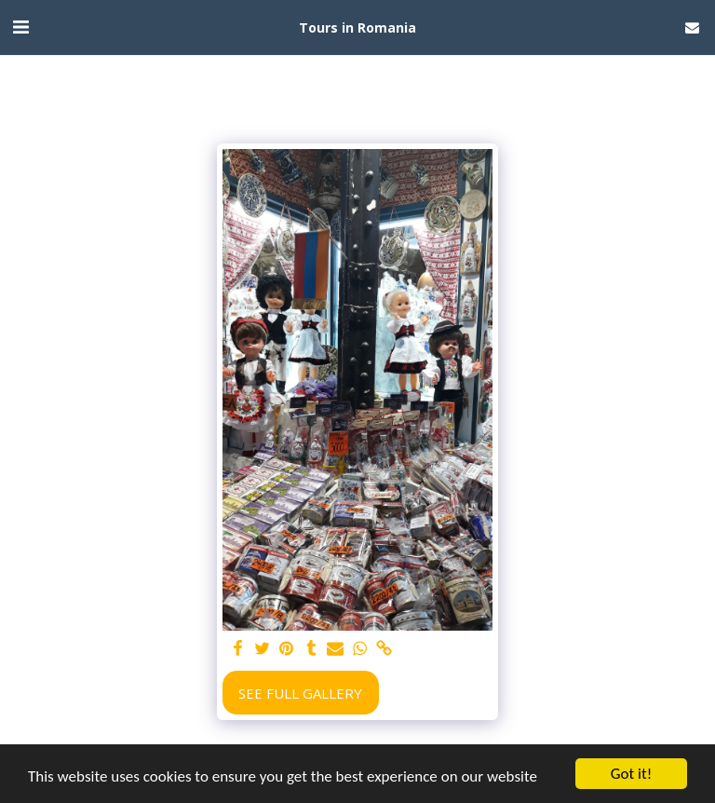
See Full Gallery (300, 693)
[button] (20, 26)
